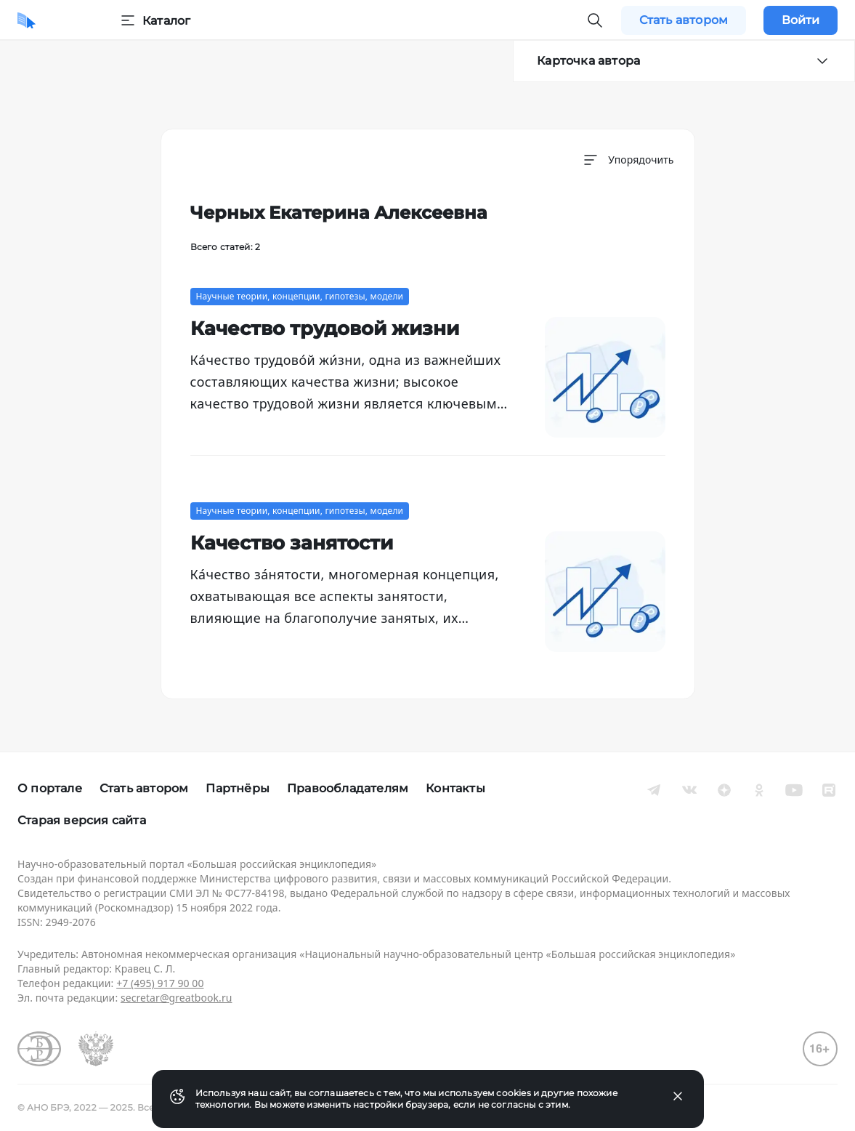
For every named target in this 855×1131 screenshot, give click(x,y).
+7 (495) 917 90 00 (159, 983)
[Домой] (26, 20)
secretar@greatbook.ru (176, 998)
